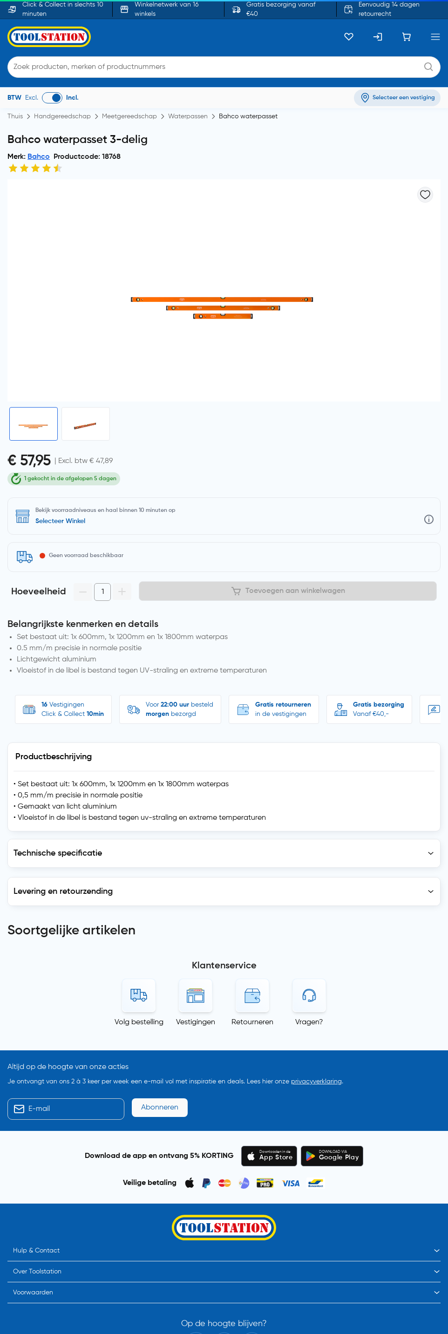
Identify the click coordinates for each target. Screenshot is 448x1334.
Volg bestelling (139, 968)
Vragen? (309, 968)
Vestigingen (195, 968)
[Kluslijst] (349, 37)
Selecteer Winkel (60, 505)
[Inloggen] (378, 37)
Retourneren (252, 968)
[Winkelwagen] (406, 37)
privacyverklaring (316, 1027)
